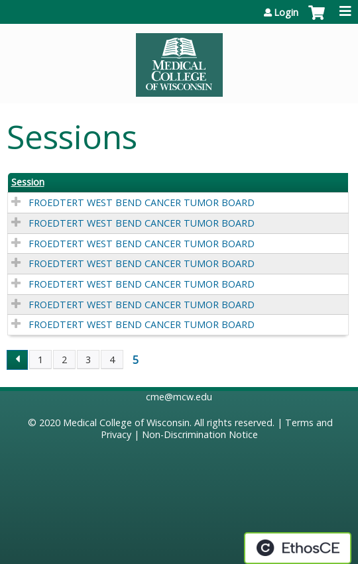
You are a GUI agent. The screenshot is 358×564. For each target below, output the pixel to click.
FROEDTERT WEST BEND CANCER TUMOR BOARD (142, 202)
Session (27, 182)
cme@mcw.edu (179, 396)
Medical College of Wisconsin (126, 422)
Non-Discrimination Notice (200, 434)
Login (286, 12)
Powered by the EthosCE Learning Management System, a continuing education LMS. (297, 548)
